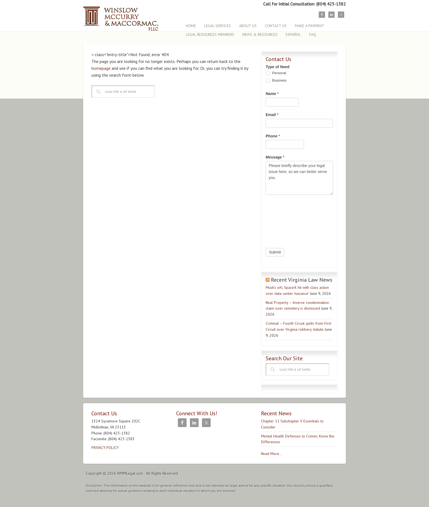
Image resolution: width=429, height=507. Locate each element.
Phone (273, 136)
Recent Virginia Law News (301, 279)
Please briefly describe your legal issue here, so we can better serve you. (299, 178)
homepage (101, 68)
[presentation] (288, 220)
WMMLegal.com (130, 473)
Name (272, 93)
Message (275, 157)
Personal (276, 73)
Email (272, 115)
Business (276, 80)
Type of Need (277, 67)
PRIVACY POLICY (105, 447)
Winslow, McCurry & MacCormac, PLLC (131, 15)
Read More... (271, 453)
